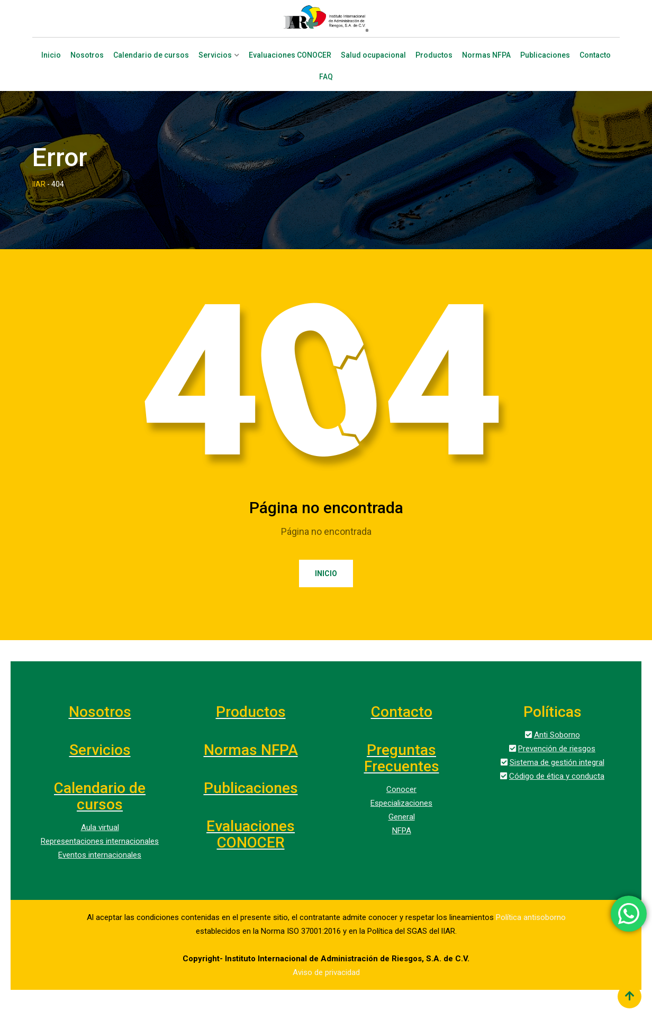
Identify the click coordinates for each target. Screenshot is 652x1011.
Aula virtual (100, 827)
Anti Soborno (557, 735)
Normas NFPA (486, 55)
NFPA (401, 830)
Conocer (401, 789)
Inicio (51, 55)
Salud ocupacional (373, 55)
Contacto (595, 55)
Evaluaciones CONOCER (290, 55)
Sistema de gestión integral (557, 762)
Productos (433, 55)
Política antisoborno (531, 917)
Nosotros (87, 55)
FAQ (326, 77)
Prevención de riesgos (556, 748)
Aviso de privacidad (326, 972)
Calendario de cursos (151, 55)
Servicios (215, 55)
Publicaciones (545, 55)
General (401, 817)
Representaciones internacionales (100, 841)
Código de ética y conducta (556, 776)
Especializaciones (401, 803)
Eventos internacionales (99, 855)
